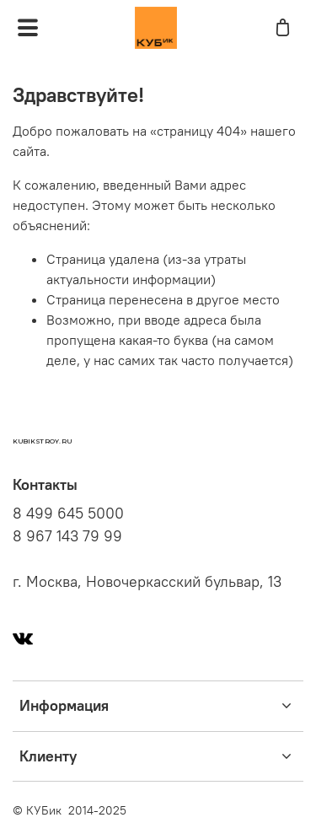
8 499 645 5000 (68, 513)
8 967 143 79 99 (67, 536)
